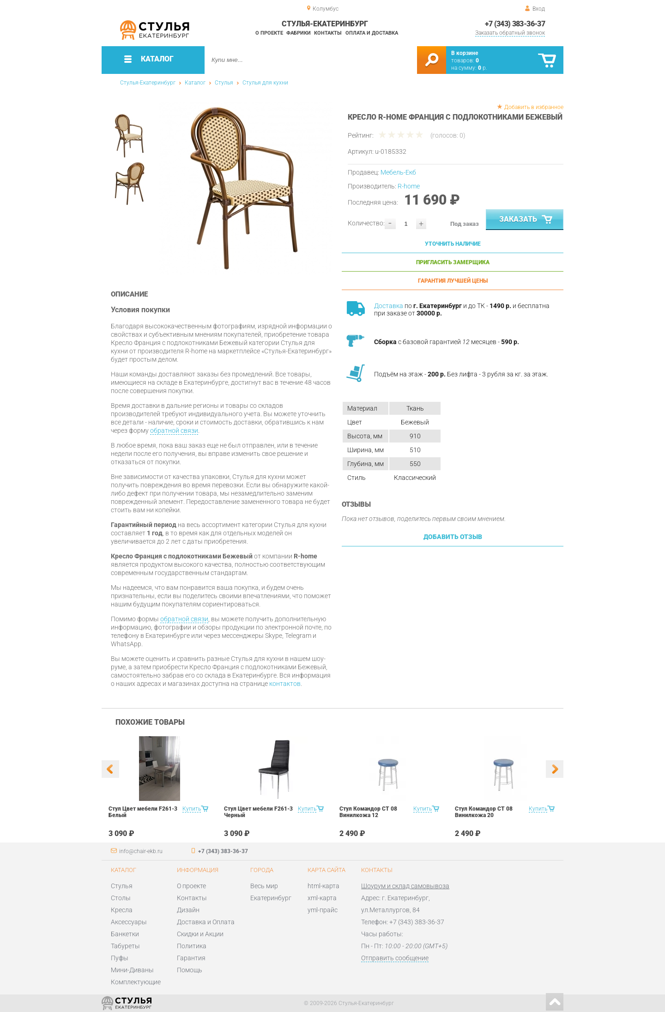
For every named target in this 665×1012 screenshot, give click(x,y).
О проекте (269, 33)
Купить (191, 809)
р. (482, 68)
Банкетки (125, 934)
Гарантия (191, 958)
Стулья (224, 82)
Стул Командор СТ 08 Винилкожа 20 (484, 812)
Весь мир (264, 886)
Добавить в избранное (533, 107)
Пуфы (119, 958)
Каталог (195, 82)
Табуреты (125, 946)
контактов (285, 683)
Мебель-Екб (398, 172)
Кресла (122, 910)
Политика (191, 946)
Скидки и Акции (200, 934)
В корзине (464, 53)
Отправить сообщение (395, 958)
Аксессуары (129, 922)
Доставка (388, 305)
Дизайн (188, 910)
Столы (121, 898)
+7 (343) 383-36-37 (515, 23)
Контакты (328, 33)
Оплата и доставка (371, 33)
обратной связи (174, 430)
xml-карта (322, 898)
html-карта (323, 886)
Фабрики (298, 33)
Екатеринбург (270, 898)
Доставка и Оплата (206, 922)
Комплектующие (136, 982)
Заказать (526, 220)
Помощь (189, 970)
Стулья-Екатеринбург (147, 82)
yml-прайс (323, 910)
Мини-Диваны (132, 970)
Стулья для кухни (265, 82)
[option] (245, 188)
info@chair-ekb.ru (141, 851)
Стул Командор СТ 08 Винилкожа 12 (368, 812)
